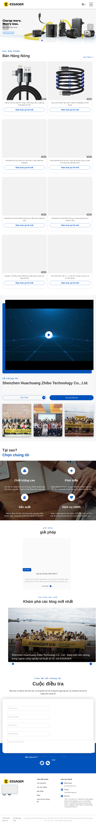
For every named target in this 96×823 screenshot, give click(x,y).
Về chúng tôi (41, 783)
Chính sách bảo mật (6, 819)
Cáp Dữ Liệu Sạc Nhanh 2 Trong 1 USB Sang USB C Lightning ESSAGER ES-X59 (24, 104)
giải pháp (40, 791)
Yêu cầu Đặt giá (71, 398)
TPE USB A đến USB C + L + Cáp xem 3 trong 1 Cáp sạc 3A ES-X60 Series (70, 277)
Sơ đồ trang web (17, 819)
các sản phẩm (42, 787)
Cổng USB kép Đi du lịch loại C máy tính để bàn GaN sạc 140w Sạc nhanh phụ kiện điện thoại (70, 162)
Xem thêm (88, 57)
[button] (42, 40)
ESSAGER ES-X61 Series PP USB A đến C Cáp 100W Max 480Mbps (24, 162)
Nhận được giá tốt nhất (24, 110)
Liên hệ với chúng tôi (43, 800)
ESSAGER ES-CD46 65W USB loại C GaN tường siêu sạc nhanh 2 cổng (69, 219)
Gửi (53, 760)
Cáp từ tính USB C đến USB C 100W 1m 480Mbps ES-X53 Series (70, 104)
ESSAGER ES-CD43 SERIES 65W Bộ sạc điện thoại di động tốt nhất (24, 219)
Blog (38, 795)
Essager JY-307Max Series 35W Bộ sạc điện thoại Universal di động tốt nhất (24, 277)
